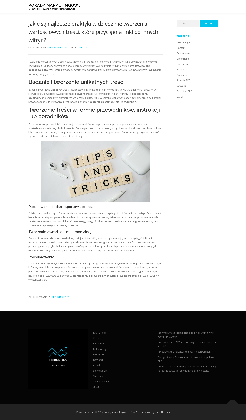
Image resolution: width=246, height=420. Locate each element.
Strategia (182, 85)
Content (181, 47)
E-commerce (184, 53)
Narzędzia (182, 64)
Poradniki (182, 75)
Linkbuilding (183, 58)
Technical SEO (60, 297)
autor (83, 47)
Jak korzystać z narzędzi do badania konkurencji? (184, 351)
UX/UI (180, 96)
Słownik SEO (183, 80)
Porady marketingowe (54, 5)
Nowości (181, 69)
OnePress (136, 412)
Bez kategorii (184, 42)
